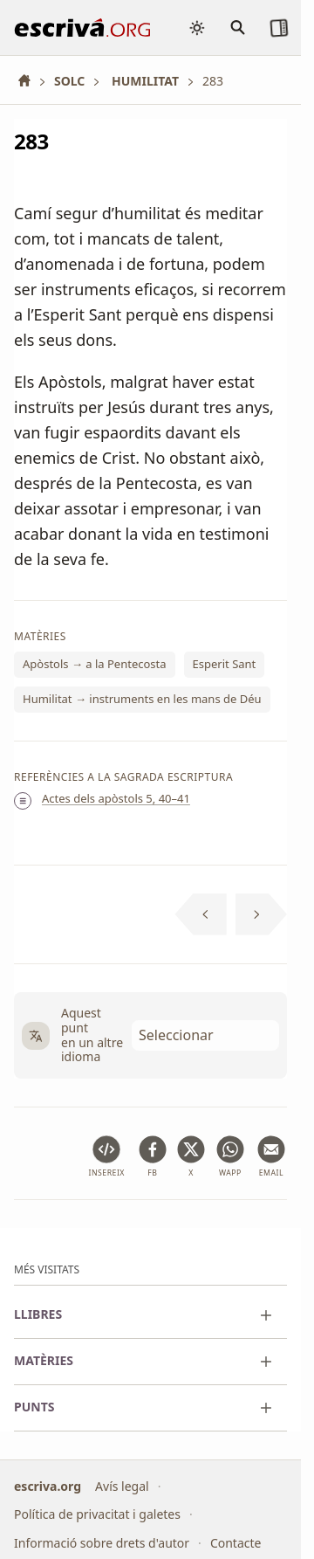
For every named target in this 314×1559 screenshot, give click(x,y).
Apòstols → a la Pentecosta (95, 665)
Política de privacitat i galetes (97, 1514)
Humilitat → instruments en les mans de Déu (142, 699)
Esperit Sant (224, 665)
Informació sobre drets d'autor (101, 1543)
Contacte (236, 1543)
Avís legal (122, 1486)
